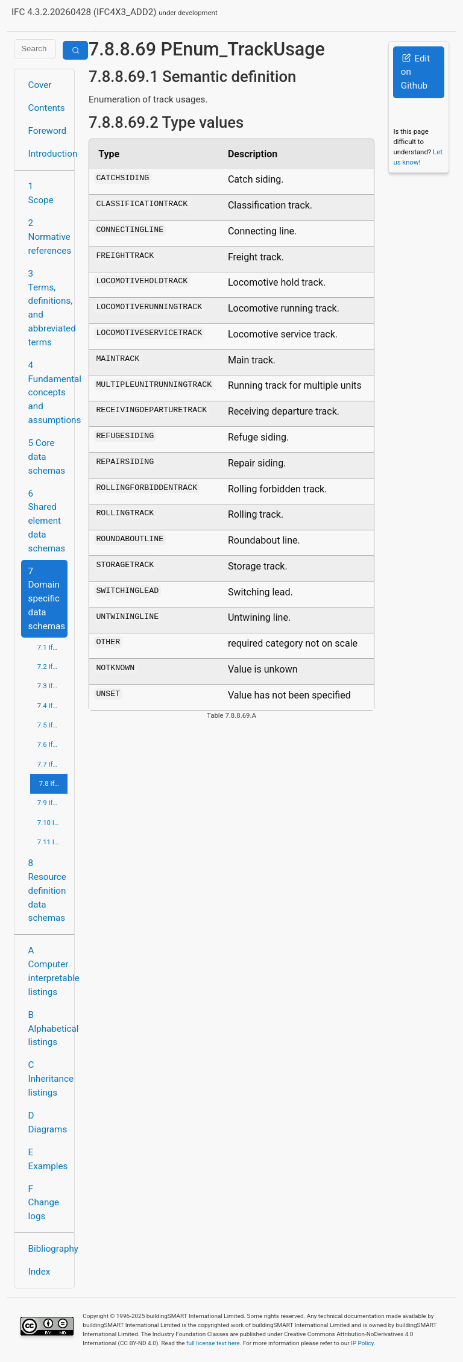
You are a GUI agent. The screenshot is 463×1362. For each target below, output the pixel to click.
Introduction (48, 153)
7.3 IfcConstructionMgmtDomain (52, 686)
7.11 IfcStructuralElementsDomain (52, 842)
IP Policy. (363, 1343)
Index (39, 1271)
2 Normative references (48, 237)
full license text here (213, 1343)
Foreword (47, 130)
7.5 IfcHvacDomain (52, 725)
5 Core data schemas (47, 457)
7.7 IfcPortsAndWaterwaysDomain (52, 764)
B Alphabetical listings (48, 1028)
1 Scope (41, 193)
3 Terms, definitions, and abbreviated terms (48, 308)
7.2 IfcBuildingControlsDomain (52, 666)
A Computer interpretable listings (48, 971)
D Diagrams (48, 1122)
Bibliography (48, 1248)
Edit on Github (415, 72)
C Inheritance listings (48, 1078)
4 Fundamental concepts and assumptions (48, 392)
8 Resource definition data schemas (47, 890)
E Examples (48, 1159)
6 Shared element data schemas (47, 521)
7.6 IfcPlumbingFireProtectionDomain (52, 744)
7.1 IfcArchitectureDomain (52, 647)
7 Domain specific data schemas (47, 599)
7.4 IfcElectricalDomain (52, 705)
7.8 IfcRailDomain (53, 783)
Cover (40, 85)
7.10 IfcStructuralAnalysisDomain (52, 822)
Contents (46, 107)
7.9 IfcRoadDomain (52, 803)
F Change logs (43, 1203)
